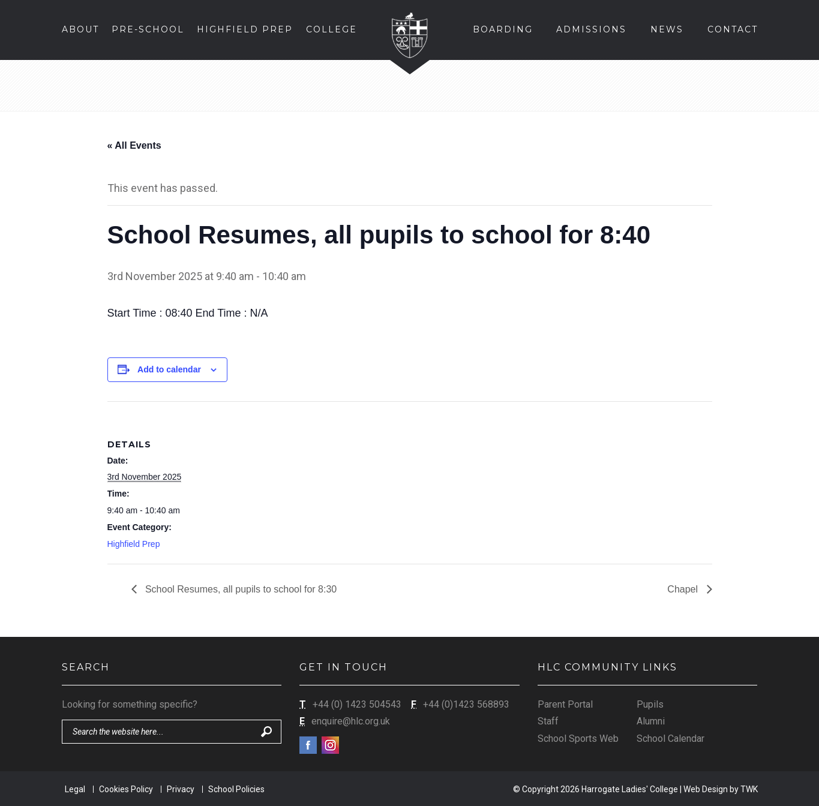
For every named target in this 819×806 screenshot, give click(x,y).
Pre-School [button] (148, 29)
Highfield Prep (133, 544)
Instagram (330, 745)
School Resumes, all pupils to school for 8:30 (240, 589)
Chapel (683, 589)
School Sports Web (578, 738)
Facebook (308, 745)
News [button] (666, 29)
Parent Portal (565, 704)
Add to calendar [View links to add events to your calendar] (169, 369)
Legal (75, 789)
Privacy (180, 789)
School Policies (236, 789)
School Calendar (670, 738)
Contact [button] (732, 29)
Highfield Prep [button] (245, 29)
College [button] (331, 29)
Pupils (650, 704)
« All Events (134, 145)
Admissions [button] (591, 29)
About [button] (80, 29)
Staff (548, 721)
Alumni (651, 721)
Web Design (705, 789)
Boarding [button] (503, 29)
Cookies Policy (126, 789)
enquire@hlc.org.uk (350, 721)
